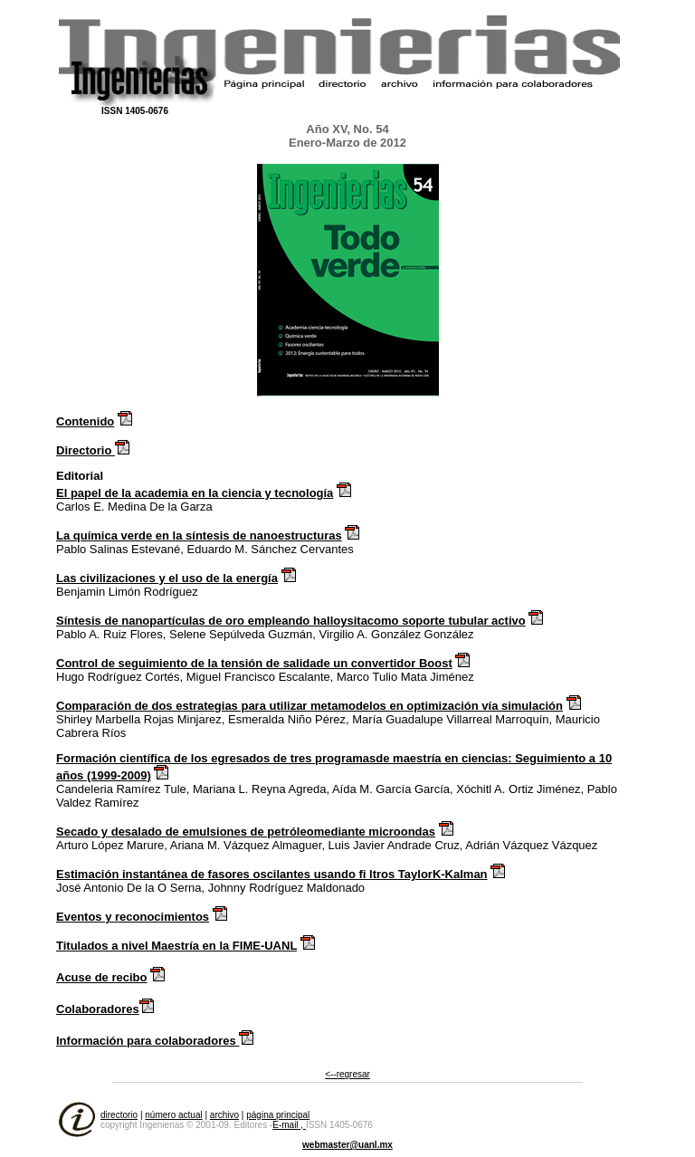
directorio (119, 1115)
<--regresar (347, 1074)
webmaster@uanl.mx (347, 1145)
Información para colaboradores (147, 1040)
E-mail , (289, 1125)
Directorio (85, 450)
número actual (173, 1115)
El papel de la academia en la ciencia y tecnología (194, 493)
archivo (224, 1115)
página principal (277, 1115)
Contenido (85, 421)
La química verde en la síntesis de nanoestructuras (199, 535)
